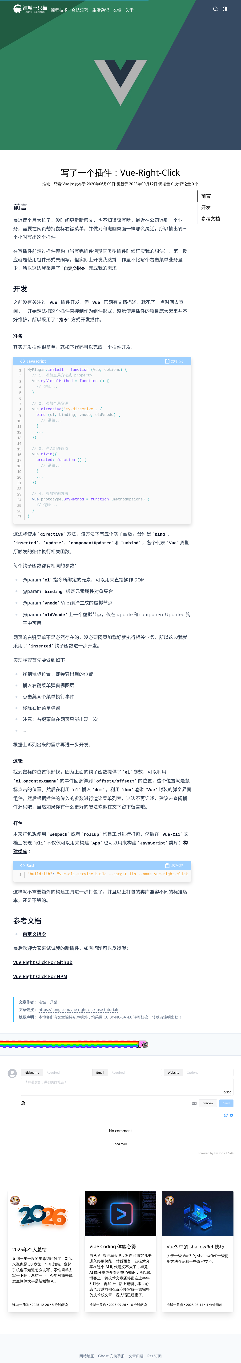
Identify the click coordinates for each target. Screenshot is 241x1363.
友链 (117, 10)
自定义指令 (34, 933)
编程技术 (59, 10)
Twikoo (218, 1153)
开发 (206, 207)
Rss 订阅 (154, 1356)
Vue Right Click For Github (42, 962)
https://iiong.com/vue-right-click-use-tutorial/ (78, 1009)
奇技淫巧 (80, 10)
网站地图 (86, 1356)
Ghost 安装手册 (111, 1356)
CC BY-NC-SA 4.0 (118, 1017)
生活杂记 (100, 10)
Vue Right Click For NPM (40, 976)
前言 (206, 196)
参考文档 (210, 218)
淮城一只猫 (21, 1304)
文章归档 (136, 1356)
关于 (129, 10)
